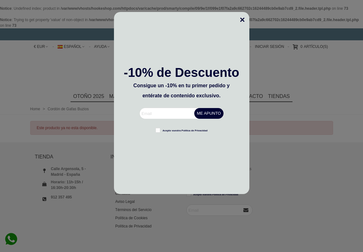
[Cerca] (244, 16)
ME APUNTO (209, 113)
